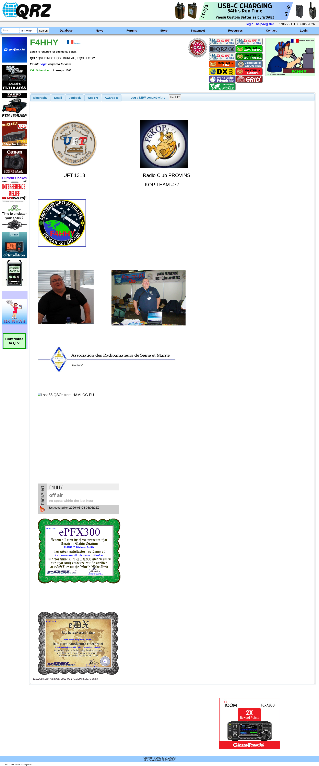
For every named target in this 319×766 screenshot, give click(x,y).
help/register (265, 24)
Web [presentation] (92, 97)
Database (66, 30)
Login (304, 30)
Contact (271, 30)
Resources (235, 30)
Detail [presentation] (58, 97)
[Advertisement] (109, 723)
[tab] (40, 97)
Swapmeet (198, 30)
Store (164, 30)
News (99, 30)
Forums (132, 30)
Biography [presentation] (40, 97)
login (249, 24)
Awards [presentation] (111, 97)
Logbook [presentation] (75, 97)
